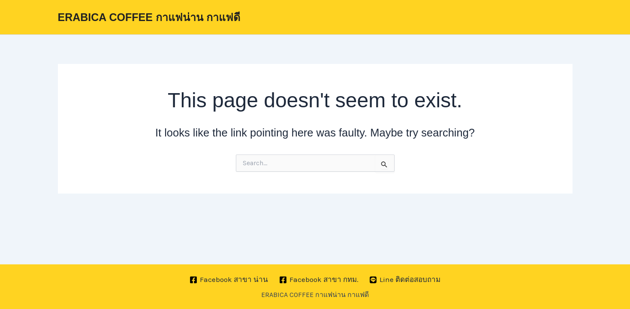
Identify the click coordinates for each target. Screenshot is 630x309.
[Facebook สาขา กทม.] (319, 280)
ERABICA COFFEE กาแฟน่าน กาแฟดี (149, 17)
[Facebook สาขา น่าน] (229, 280)
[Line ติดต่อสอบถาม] (404, 280)
